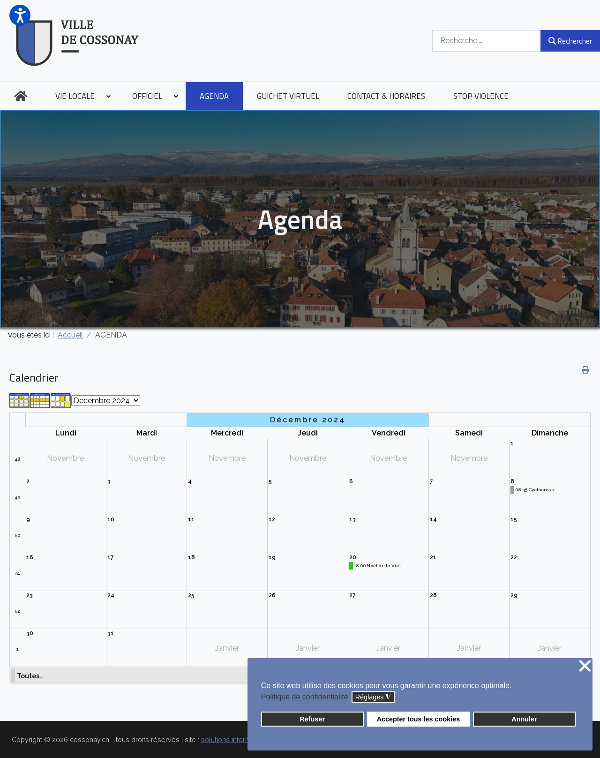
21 (433, 557)
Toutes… (30, 676)
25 (191, 595)
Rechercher (570, 40)
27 (352, 595)
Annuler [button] (524, 719)
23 (29, 595)
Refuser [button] (312, 719)
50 (17, 535)
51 (17, 573)
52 (17, 611)
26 (272, 595)
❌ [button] (585, 666)
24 (110, 595)
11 (191, 519)
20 (352, 557)
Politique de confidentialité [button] (304, 697)
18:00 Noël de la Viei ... (380, 565)
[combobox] (486, 40)
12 (272, 519)
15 (513, 519)
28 (433, 595)
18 (191, 557)
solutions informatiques (237, 739)
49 (17, 497)
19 (272, 557)
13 (352, 519)
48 (17, 459)
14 (433, 519)
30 (29, 633)
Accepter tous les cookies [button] (418, 719)
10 (110, 519)
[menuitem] (20, 96)
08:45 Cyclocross (534, 489)
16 (29, 557)
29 (514, 595)
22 (513, 557)
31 (110, 633)
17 (110, 557)
